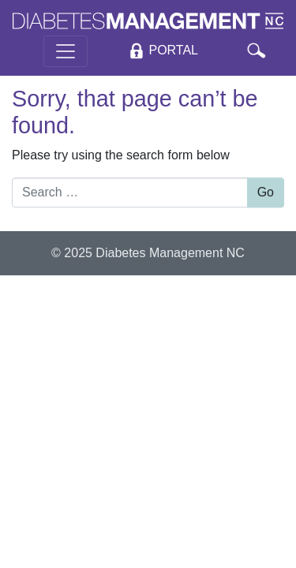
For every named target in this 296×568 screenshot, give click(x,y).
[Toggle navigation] (65, 51)
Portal (173, 51)
